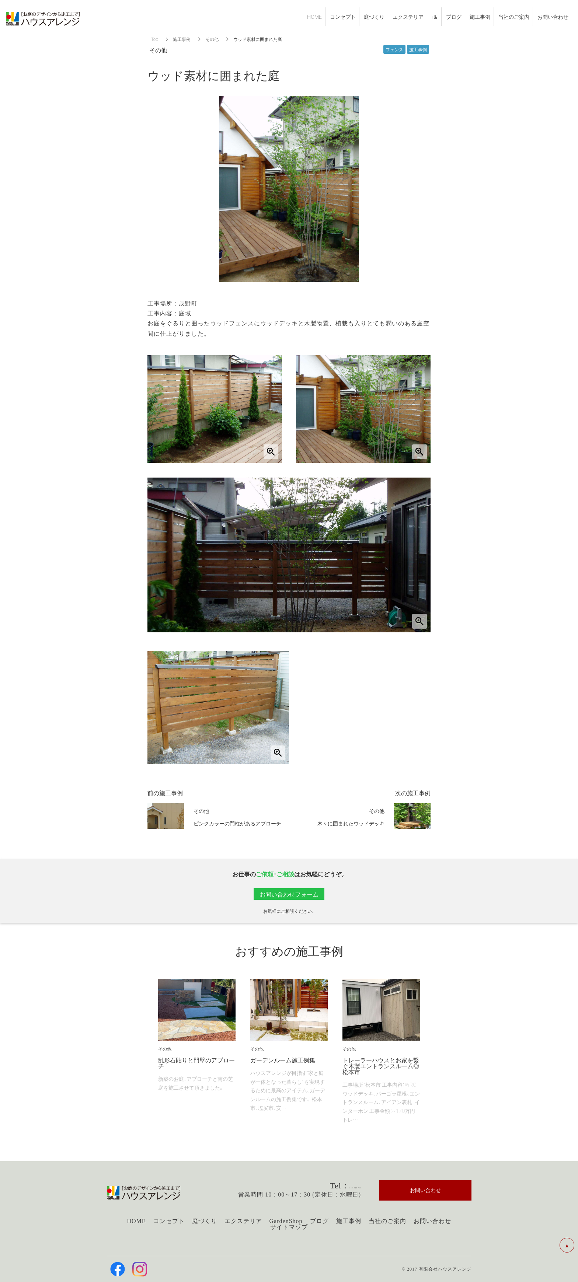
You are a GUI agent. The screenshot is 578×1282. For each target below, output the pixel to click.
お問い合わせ (432, 1221)
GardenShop (286, 1221)
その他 (212, 39)
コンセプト (169, 1221)
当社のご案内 (387, 1221)
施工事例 (182, 39)
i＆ (435, 16)
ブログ (319, 1221)
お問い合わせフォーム (289, 894)
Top (154, 39)
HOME (136, 1221)
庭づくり (204, 1221)
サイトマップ (289, 1227)
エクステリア (243, 1221)
